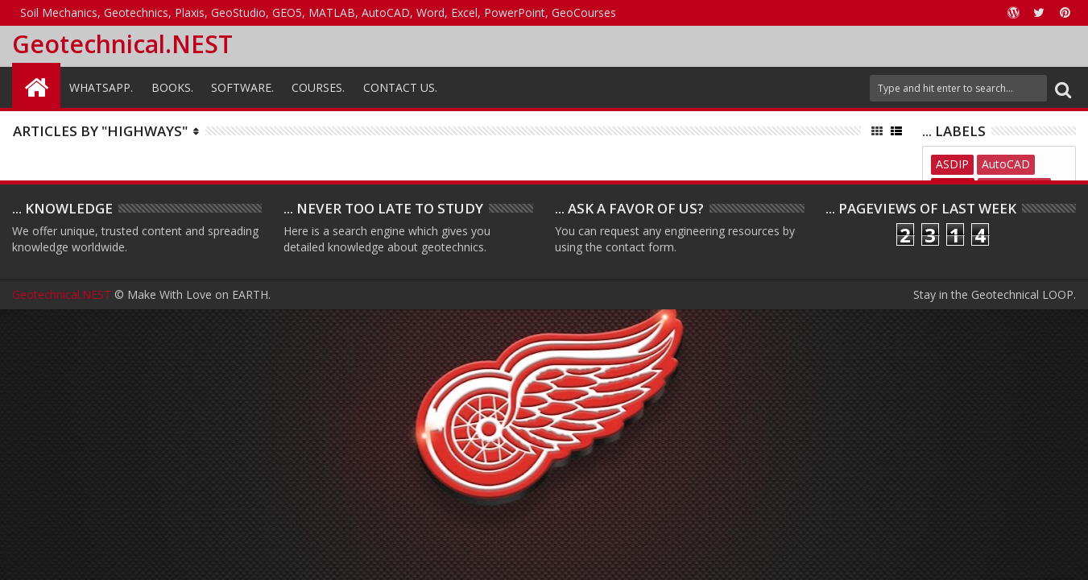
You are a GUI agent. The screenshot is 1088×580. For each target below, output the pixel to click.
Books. (172, 87)
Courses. (318, 87)
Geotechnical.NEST (122, 43)
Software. (242, 87)
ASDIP (952, 164)
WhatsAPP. (101, 87)
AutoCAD (1006, 164)
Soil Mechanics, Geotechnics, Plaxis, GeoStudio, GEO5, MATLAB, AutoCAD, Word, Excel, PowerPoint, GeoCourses (318, 12)
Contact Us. (400, 87)
